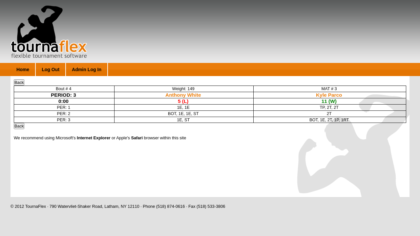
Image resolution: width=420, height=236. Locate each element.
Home (22, 69)
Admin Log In (86, 69)
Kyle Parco (329, 95)
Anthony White (183, 95)
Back (19, 82)
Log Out (50, 69)
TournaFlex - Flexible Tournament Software (48, 32)
